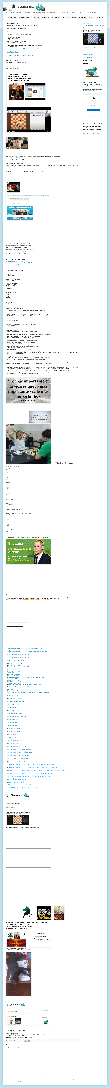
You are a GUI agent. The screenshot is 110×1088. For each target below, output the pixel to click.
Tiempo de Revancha (12, 737)
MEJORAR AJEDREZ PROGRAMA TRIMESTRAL (18, 686)
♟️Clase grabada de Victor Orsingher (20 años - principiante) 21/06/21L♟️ (33, 767)
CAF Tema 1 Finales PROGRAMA (15, 702)
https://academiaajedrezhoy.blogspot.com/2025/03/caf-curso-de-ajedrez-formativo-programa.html (25, 48)
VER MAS (25, 626)
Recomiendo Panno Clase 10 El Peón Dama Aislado (19, 760)
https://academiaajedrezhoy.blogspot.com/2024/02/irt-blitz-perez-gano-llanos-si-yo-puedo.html (25, 1034)
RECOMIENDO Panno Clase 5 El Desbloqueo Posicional (20, 752)
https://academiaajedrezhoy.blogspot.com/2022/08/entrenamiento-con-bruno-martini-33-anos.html (25, 264)
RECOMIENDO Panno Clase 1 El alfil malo (17, 746)
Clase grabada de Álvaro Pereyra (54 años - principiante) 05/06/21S (31, 773)
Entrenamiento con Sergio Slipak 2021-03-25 (17, 716)
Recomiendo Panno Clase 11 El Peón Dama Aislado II (19, 761)
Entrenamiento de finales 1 (13, 704)
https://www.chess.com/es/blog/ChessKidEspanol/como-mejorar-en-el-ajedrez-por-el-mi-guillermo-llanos (28, 599)
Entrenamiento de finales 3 (13, 707)
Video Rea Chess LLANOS (13, 693)
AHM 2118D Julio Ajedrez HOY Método (16, 660)
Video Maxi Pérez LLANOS (13, 695)
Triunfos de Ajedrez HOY (88, 57)
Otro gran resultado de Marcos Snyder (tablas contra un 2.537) (29, 776)
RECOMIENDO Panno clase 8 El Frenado (16, 757)
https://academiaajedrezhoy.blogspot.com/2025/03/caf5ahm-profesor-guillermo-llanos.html (26, 35)
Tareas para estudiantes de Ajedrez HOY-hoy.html (18, 666)
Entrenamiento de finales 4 (13, 708)
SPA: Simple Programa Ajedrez (14, 674)
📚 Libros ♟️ (36, 17)
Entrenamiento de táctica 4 (13, 725)
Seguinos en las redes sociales (14, 665)
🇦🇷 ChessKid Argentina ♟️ (25, 17)
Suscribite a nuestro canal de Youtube (90, 47)
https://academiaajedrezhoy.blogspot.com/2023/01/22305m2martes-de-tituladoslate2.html (26, 650)
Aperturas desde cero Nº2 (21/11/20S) (16, 740)
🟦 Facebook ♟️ (45, 17)
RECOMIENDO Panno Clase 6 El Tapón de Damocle (19, 754)
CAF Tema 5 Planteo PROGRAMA (15, 731)
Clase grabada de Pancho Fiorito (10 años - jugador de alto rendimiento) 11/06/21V (36, 770)
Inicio (43, 1079)
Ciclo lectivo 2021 (12, 689)
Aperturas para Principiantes (12, 52)
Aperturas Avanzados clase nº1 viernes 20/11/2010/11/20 (20, 745)
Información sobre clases (88, 51)
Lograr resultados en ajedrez (14, 687)
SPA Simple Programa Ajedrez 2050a (16, 672)
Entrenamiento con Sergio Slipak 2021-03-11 (17, 717)
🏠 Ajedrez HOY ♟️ (12, 17)
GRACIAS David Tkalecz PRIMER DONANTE (91, 133)
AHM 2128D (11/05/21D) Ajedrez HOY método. (24, 788)
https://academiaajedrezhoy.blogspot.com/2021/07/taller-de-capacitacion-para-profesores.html (27, 651)
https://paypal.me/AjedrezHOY (89, 90)
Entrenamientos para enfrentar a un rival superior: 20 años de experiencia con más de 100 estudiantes (29, 692)
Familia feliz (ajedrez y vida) (14, 680)
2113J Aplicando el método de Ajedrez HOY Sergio (18, 659)
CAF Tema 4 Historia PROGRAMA (15, 728)
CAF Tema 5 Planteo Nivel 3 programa (16, 733)
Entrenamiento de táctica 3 (13, 723)
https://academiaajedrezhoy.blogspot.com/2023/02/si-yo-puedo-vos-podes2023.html (25, 648)
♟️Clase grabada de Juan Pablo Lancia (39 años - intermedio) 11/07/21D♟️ (34, 764)
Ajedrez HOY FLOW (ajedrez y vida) (15, 678)
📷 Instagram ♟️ (82, 17)
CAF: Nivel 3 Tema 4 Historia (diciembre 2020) (17, 730)
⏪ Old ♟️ (91, 17)
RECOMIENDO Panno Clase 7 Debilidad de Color (18, 755)
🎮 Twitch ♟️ (64, 17)
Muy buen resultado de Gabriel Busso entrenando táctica (27, 785)
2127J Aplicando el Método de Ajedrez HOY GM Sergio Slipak (21, 653)
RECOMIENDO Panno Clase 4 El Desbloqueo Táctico (19, 751)
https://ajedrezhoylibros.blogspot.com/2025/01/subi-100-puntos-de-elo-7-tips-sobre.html (21, 33)
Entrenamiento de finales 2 (13, 705)
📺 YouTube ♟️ (55, 17)
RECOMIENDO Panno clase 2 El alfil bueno (17, 748)
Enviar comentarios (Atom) (16, 1081)
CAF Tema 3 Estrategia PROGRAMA (15, 727)
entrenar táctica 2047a (10, 807)
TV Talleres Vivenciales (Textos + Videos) (16, 701)
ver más (26, 28)
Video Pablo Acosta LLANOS (14, 696)
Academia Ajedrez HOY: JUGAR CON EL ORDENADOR (19, 739)
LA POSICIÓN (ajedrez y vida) (14, 681)
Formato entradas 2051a (13, 675)
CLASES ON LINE (9, 930)
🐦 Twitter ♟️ (73, 17)
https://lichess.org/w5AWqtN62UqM (13, 813)
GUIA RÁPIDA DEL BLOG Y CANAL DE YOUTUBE (16, 601)
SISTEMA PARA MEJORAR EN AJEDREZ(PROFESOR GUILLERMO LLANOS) (24, 684)
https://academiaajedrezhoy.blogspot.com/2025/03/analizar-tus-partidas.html (20, 43)
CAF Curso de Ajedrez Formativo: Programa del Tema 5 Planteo (20, 55)
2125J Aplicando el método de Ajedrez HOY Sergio (18, 654)
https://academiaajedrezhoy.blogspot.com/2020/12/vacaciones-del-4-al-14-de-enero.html (26, 677)
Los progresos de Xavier (16, 782)
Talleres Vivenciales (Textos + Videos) (16, 671)
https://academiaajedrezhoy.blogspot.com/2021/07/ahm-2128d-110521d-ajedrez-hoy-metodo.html (25, 262)
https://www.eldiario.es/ (10, 168)
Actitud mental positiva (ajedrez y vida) (16, 683)
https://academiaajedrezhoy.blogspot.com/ (14, 261)
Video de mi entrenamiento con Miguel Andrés (17, 698)
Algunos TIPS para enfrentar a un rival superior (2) (18, 690)
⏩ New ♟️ (99, 17)
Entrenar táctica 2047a (13, 719)
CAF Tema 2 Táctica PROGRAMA (15, 713)
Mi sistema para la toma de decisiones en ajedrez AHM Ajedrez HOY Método (24, 662)
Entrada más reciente (10, 1079)
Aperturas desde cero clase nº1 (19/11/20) (17, 736)
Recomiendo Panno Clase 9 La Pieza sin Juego (18, 758)
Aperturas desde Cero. (11, 51)
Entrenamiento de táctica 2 (13, 722)
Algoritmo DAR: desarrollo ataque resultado (17, 669)
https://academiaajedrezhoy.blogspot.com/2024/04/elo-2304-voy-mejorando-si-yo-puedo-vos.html (65, 461)
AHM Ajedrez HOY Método (88, 54)
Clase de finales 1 (12, 711)
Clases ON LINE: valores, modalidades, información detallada (20, 663)
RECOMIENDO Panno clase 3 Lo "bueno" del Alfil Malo (19, 749)
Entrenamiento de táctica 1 (13, 721)
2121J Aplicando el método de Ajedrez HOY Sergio (18, 656)
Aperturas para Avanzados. (12, 53)
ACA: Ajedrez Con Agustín (17, 779)
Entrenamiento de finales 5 (13, 710)
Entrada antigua (76, 1079)
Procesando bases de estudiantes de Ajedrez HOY (18, 668)
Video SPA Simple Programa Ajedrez (15, 699)
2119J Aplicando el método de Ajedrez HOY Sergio (18, 657)
